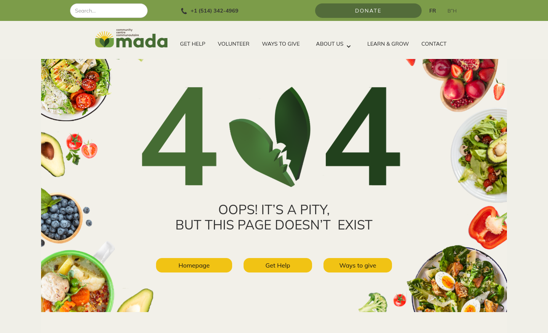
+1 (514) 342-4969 (214, 10)
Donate (368, 10)
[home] (134, 38)
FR (432, 10)
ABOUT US (329, 43)
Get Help (278, 265)
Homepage (194, 265)
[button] (333, 42)
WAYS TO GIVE (280, 43)
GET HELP (193, 43)
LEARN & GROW (388, 43)
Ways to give (357, 265)
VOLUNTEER (233, 43)
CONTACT (433, 43)
